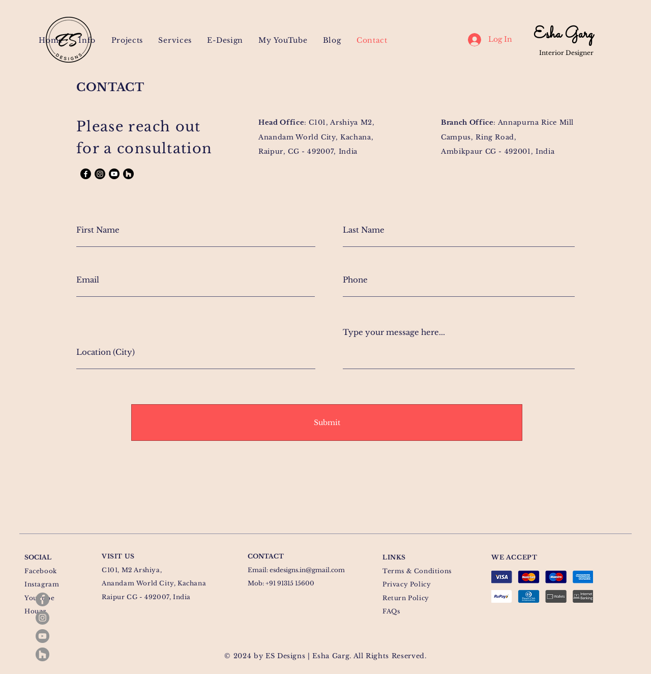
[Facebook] (42, 599)
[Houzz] (42, 654)
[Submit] (326, 422)
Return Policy (405, 598)
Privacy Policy (406, 584)
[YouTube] (42, 636)
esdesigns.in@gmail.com (307, 570)
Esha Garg (563, 34)
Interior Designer (566, 53)
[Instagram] (42, 618)
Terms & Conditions (417, 571)
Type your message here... (394, 332)
